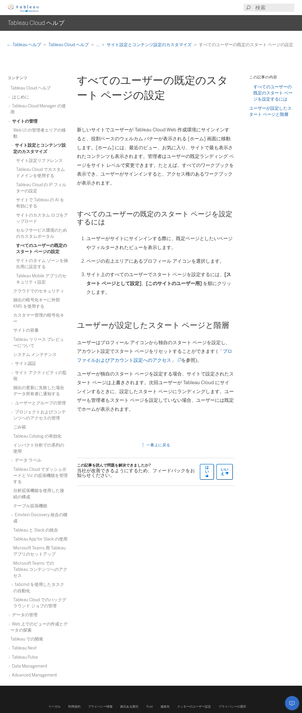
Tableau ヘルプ (25, 44)
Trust (149, 706)
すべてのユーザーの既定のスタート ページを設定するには (273, 93)
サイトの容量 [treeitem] (26, 330)
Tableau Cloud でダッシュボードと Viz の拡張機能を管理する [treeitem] (40, 475)
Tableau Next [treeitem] (23, 647)
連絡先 (165, 706)
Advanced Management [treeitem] (33, 675)
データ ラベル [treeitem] (27, 460)
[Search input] (274, 8)
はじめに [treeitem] (19, 96)
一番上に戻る (155, 445)
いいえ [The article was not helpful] (225, 471)
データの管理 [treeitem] (24, 614)
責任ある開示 (129, 706)
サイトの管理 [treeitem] (24, 121)
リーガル (54, 706)
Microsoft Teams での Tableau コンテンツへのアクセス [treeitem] (40, 569)
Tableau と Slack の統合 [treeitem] (35, 530)
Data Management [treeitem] (28, 666)
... (98, 44)
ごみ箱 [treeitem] (19, 426)
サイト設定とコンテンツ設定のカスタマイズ (150, 44)
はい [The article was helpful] (207, 471)
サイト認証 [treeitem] (24, 363)
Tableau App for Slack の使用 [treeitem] (40, 538)
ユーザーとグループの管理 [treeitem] (39, 402)
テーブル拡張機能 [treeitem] (30, 505)
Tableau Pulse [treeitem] (24, 657)
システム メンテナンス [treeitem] (35, 354)
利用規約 (74, 706)
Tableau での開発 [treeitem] (26, 638)
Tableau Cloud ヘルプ (69, 44)
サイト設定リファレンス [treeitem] (39, 160)
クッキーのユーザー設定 (194, 706)
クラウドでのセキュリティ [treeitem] (38, 290)
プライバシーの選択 (232, 706)
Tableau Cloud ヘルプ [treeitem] (30, 87)
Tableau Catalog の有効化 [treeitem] (37, 436)
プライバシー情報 (100, 706)
